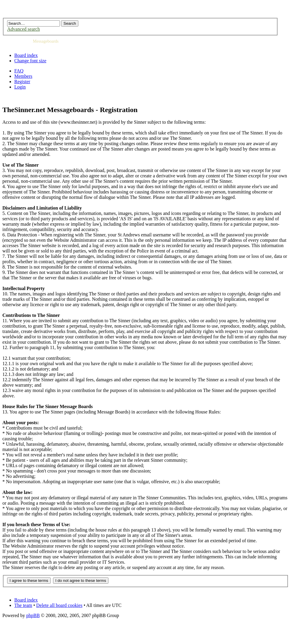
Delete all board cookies (59, 605)
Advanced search (23, 29)
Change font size (30, 60)
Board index (26, 55)
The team (23, 605)
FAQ (19, 70)
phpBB (33, 615)
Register (22, 81)
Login (20, 86)
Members (23, 76)
